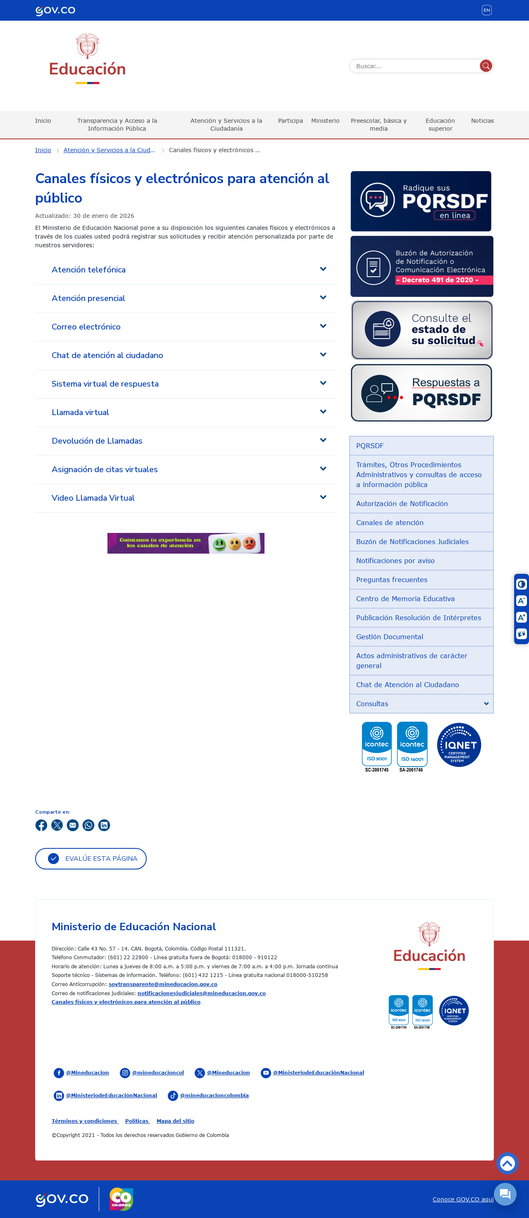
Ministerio (325, 120)
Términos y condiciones (85, 1121)
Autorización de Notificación (402, 503)
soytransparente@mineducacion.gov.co (163, 984)
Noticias (482, 120)
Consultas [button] (372, 703)
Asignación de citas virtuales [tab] (105, 469)
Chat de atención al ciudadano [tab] (107, 355)
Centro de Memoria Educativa (405, 598)
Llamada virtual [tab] (80, 412)
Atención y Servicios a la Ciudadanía (226, 124)
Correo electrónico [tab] (86, 326)
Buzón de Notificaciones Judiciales (412, 541)
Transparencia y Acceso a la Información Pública (117, 124)
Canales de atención (390, 522)
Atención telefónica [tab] (89, 269)
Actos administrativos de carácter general (411, 660)
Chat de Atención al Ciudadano (407, 684)
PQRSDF (370, 445)
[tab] (421, 704)
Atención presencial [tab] (88, 298)
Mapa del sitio (175, 1121)
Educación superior (440, 124)
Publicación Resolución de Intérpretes (418, 617)
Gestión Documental (389, 636)
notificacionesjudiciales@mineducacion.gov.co (202, 993)
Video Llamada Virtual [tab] (93, 498)
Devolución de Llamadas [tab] (97, 441)
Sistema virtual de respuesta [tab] (105, 383)
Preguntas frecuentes (391, 579)
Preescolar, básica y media (379, 124)
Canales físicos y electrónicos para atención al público (220, 149)
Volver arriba (507, 1163)
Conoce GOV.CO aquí (463, 1199)
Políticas (137, 1121)
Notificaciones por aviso (395, 560)
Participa (290, 120)
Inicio (43, 120)
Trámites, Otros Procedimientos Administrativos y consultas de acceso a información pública (419, 474)
